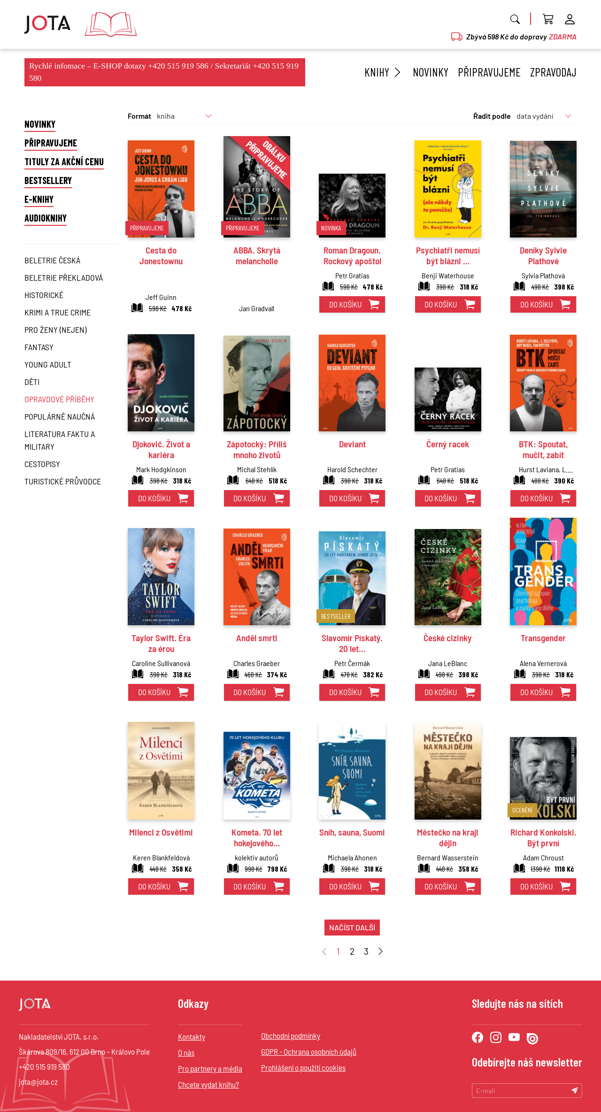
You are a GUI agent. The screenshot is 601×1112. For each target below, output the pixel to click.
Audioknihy (45, 217)
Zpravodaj (553, 72)
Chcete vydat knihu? (208, 1084)
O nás (186, 1052)
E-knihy (39, 199)
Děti (31, 381)
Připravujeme (489, 72)
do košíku (345, 304)
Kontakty (191, 1036)
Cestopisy (42, 464)
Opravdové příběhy (59, 399)
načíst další (352, 927)
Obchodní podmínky (290, 1035)
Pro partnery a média (210, 1068)
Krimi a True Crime (57, 312)
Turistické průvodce (62, 481)
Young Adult (47, 364)
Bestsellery (48, 180)
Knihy (383, 72)
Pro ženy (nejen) (55, 329)
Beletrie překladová (63, 277)
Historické (43, 295)
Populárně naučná (59, 416)
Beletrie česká (52, 260)
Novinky (430, 72)
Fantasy (39, 347)
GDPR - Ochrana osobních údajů (308, 1051)
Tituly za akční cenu (64, 161)
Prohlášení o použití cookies (303, 1067)
